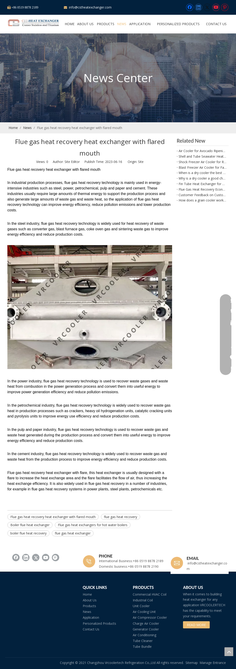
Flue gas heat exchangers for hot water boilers (92, 525)
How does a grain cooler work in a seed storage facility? (203, 200)
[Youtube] (216, 7)
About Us (90, 600)
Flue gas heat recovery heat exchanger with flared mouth (53, 517)
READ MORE (196, 625)
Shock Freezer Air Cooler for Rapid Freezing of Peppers (203, 162)
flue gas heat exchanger (73, 533)
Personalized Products (99, 623)
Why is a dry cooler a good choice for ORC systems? (203, 178)
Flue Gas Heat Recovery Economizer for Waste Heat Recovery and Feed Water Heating (203, 189)
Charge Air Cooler (146, 623)
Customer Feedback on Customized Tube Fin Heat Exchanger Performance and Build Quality (203, 195)
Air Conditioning (144, 635)
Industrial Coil (143, 600)
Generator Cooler (146, 629)
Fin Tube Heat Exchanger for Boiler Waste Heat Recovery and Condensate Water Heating (203, 184)
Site (141, 161)
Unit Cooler (141, 606)
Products (89, 606)
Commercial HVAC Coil (149, 594)
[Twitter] (207, 7)
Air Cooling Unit (144, 611)
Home (87, 594)
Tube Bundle (142, 646)
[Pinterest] (224, 7)
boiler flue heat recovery (28, 533)
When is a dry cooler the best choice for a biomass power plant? (203, 173)
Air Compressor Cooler (150, 617)
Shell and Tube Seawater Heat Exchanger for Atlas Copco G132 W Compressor (203, 156)
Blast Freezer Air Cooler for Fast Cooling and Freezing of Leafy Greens (203, 167)
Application (91, 617)
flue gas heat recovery (120, 517)
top (228, 651)
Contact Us (91, 629)
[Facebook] (189, 7)
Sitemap (192, 662)
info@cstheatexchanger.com (90, 7)
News (87, 611)
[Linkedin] (198, 7)
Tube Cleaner (143, 641)
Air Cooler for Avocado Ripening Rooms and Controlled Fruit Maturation (203, 151)
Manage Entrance (213, 662)
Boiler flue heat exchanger (30, 525)
